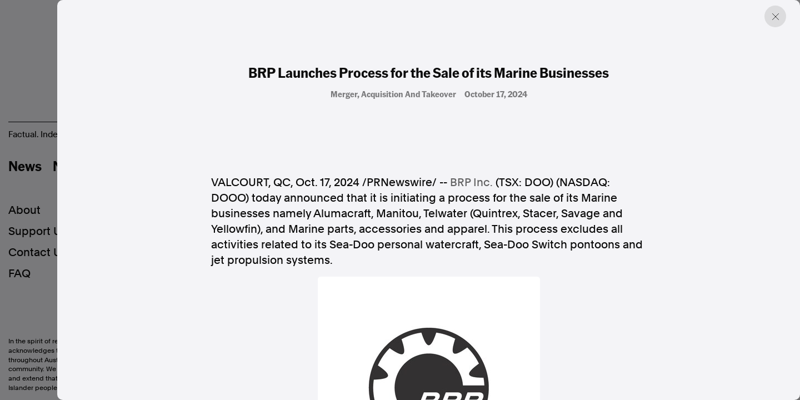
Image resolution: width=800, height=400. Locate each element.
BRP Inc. (471, 182)
